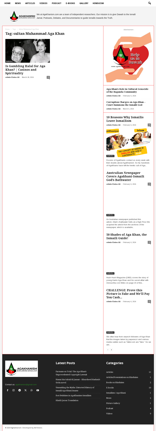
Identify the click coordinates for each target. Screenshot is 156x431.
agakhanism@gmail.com (26, 384)
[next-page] (111, 349)
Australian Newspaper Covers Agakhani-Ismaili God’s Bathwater (125, 176)
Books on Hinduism (115, 382)
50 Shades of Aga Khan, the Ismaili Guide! (126, 236)
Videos (43, 3)
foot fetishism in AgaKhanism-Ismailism (73, 395)
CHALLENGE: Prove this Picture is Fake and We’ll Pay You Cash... (128, 294)
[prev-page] (107, 349)
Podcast (56, 3)
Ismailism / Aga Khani (116, 393)
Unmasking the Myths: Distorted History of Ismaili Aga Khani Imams (75, 389)
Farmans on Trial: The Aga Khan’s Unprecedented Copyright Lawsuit (71, 373)
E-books (70, 3)
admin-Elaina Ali (12, 77)
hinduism (98, 3)
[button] (149, 3)
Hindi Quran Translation (67, 400)
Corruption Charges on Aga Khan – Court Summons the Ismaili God (125, 103)
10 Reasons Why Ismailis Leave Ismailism (125, 119)
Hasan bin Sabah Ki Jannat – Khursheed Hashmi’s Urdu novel (78, 381)
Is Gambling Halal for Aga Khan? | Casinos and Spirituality (25, 69)
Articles (30, 3)
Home (7, 3)
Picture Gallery (113, 403)
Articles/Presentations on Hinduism (122, 377)
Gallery (83, 3)
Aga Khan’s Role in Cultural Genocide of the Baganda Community (127, 90)
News (18, 3)
